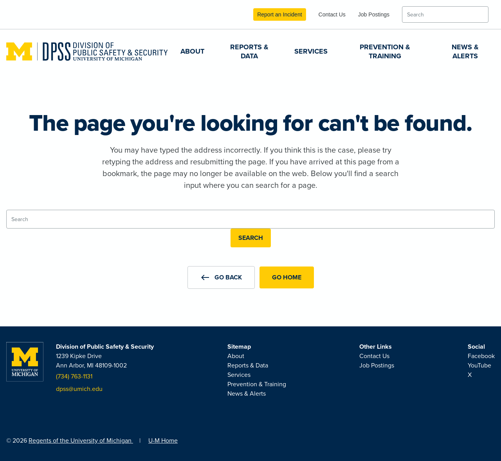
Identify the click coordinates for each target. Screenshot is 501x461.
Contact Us (332, 14)
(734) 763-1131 (74, 376)
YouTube (479, 365)
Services (311, 51)
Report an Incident (279, 14)
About (192, 51)
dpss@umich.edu (79, 388)
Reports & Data (249, 51)
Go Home (286, 277)
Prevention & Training (385, 51)
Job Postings (373, 14)
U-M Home (163, 440)
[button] (221, 277)
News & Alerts (465, 51)
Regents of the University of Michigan (81, 440)
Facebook (481, 355)
